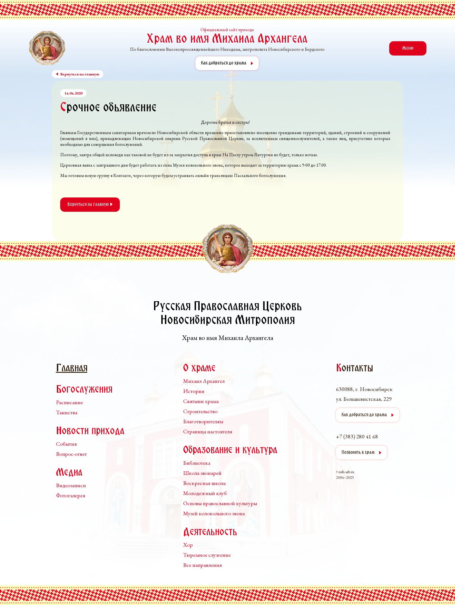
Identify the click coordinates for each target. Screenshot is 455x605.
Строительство (200, 411)
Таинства (66, 412)
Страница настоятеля (207, 431)
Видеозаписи (71, 485)
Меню (408, 48)
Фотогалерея (70, 495)
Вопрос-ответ (71, 453)
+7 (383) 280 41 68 (357, 436)
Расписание (69, 402)
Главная (71, 369)
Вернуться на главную (90, 204)
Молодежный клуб (205, 493)
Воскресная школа (204, 483)
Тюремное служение (207, 554)
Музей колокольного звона (214, 513)
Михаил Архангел (204, 381)
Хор (188, 544)
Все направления (202, 565)
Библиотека (196, 462)
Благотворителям (203, 421)
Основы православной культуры (220, 503)
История (193, 391)
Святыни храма (201, 401)
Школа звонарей (202, 473)
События (66, 443)
